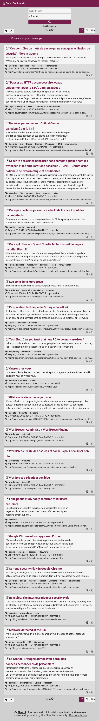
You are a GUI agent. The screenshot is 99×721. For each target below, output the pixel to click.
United (38, 683)
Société (12, 413)
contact (46, 193)
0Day (11, 322)
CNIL (60, 144)
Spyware (44, 552)
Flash (53, 265)
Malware (26, 351)
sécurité (13, 193)
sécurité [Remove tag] (37, 39)
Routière (34, 413)
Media (12, 227)
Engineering (74, 581)
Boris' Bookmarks (14, 3)
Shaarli (22, 712)
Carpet (43, 581)
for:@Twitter (65, 265)
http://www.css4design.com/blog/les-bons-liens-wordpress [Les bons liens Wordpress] (34, 296)
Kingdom (48, 683)
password (24, 66)
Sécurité (13, 66)
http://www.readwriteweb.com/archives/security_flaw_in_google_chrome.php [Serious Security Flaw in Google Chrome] (42, 587)
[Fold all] (11, 31)
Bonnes (38, 144)
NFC (56, 193)
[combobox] (49, 16)
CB (21, 193)
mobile (21, 227)
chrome (22, 552)
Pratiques (49, 144)
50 (87, 30)
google (12, 552)
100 (93, 30)
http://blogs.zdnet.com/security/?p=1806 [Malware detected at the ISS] (25, 648)
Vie (21, 144)
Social (63, 581)
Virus (11, 642)
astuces (50, 290)
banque (29, 193)
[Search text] (49, 10)
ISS (29, 642)
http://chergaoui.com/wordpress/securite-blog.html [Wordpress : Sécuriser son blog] (30, 488)
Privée (29, 144)
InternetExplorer (16, 265)
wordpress (14, 290)
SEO (30, 106)
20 (81, 30)
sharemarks (51, 66)
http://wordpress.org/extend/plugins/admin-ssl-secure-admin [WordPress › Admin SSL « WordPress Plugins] (34, 440)
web (37, 613)
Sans (38, 193)
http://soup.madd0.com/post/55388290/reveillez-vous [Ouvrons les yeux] (31, 387)
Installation (38, 290)
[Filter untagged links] (6, 31)
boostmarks (40, 106)
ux (33, 66)
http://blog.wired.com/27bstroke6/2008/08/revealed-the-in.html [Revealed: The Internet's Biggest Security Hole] (35, 619)
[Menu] (96, 4)
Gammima (39, 642)
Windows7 (32, 265)
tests (40, 66)
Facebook (21, 322)
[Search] (49, 22)
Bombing (53, 581)
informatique (26, 613)
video (32, 380)
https (11, 106)
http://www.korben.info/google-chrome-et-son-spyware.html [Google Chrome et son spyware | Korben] (34, 558)
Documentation (78, 715)
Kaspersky (14, 351)
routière (23, 380)
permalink (32, 68)
